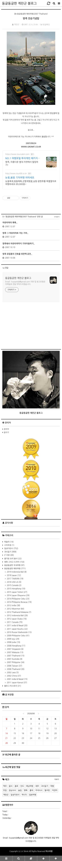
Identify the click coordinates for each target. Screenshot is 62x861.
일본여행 (32, 795)
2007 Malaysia (14, 652)
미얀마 (54, 790)
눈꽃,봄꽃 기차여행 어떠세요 (19, 177)
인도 (22, 786)
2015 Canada (13, 585)
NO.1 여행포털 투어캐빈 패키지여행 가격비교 (22, 158)
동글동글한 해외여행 (15, 568)
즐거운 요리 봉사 (13, 558)
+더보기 (56, 217)
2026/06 (31, 714)
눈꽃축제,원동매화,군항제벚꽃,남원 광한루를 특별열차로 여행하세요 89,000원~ (30, 182)
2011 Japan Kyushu (17, 629)
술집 (20, 790)
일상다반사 (11, 548)
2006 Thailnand (15, 669)
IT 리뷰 (9, 555)
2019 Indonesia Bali (16, 572)
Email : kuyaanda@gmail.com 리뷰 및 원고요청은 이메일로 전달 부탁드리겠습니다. (25, 283)
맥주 (5, 786)
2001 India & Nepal (17, 679)
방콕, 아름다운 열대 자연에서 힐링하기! (21, 163)
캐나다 (24, 795)
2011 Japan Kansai (16, 683)
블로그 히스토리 (12, 686)
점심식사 (12, 790)
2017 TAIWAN (14, 579)
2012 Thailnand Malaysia (18, 612)
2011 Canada (14, 622)
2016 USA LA (13, 582)
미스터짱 (49, 851)
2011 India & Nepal (17, 625)
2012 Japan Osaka (16, 619)
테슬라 (9, 542)
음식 (10, 786)
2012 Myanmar (15, 609)
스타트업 (9, 545)
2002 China (13, 676)
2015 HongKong (15, 589)
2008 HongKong (15, 646)
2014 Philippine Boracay (19, 602)
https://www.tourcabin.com (17, 154)
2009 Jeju (12, 639)
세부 (37, 786)
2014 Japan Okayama (17, 595)
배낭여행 (29, 786)
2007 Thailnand (15, 656)
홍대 (31, 790)
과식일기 (10, 552)
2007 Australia (14, 659)
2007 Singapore (15, 649)
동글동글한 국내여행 (14, 565)
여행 (52, 786)
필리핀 (47, 790)
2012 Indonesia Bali (17, 615)
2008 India (13, 642)
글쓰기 (6, 432)
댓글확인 (46, 24)
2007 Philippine (15, 662)
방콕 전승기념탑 (31, 18)
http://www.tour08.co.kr (16, 173)
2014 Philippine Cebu (17, 599)
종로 (16, 786)
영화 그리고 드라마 (14, 562)
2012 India (13, 605)
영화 (25, 790)
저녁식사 (38, 790)
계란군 (5, 795)
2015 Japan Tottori (16, 592)
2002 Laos (12, 672)
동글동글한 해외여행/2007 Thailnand (31, 14)
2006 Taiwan (14, 666)
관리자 (6, 429)
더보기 (56, 779)
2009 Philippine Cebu (17, 636)
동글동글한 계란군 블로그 (19, 3)
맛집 (5, 790)
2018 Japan (13, 575)
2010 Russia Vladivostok (19, 632)
